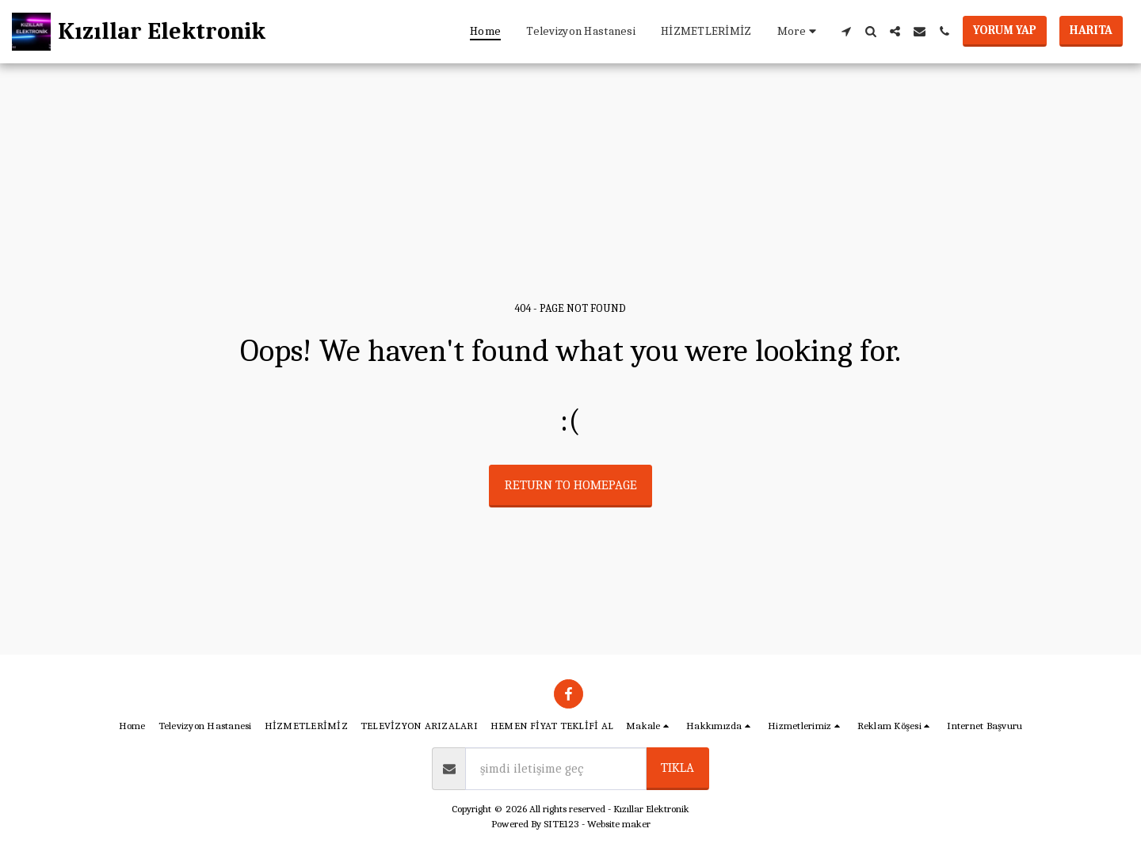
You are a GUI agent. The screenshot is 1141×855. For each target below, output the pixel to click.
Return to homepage (571, 484)
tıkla (677, 767)
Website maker (619, 824)
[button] (845, 31)
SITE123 (561, 824)
